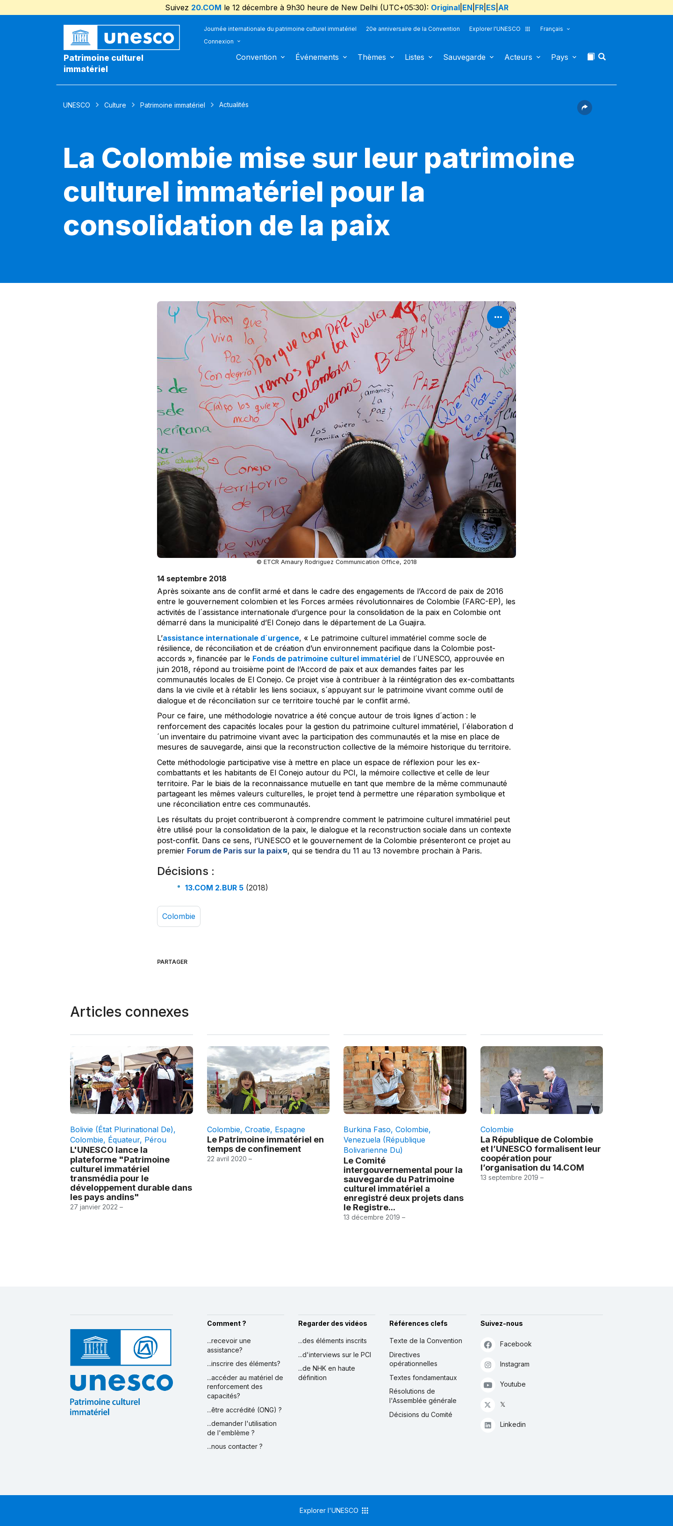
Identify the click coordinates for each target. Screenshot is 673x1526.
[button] (603, 59)
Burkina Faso (367, 1129)
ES (491, 7)
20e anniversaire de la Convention (413, 28)
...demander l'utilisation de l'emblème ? (242, 1428)
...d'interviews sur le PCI (334, 1355)
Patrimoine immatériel (172, 105)
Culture (115, 105)
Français (551, 28)
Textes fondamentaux (423, 1377)
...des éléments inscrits (332, 1341)
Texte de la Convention (425, 1341)
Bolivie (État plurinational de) (121, 1129)
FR (479, 7)
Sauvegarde (464, 57)
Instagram (505, 1364)
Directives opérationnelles (413, 1359)
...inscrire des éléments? (243, 1363)
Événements (317, 57)
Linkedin (503, 1425)
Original (445, 7)
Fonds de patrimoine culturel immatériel (326, 658)
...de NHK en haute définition (326, 1372)
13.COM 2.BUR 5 (214, 887)
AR (503, 7)
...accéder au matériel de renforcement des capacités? (245, 1387)
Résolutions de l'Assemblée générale (423, 1395)
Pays (559, 57)
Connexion (219, 41)
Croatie (257, 1129)
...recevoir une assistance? (229, 1345)
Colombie (178, 916)
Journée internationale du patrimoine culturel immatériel (280, 28)
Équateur (124, 1139)
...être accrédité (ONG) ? (244, 1410)
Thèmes (372, 57)
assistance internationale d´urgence (231, 638)
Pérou (155, 1139)
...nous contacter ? (235, 1446)
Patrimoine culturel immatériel (103, 63)
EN (467, 7)
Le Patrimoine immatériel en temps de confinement (265, 1144)
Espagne (290, 1129)
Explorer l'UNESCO (500, 28)
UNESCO (76, 105)
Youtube (503, 1384)
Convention (256, 57)
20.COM (206, 7)
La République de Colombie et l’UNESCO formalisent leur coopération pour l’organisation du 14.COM (540, 1153)
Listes (414, 57)
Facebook (506, 1344)
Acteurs (518, 57)
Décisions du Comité (420, 1414)
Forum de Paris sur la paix (234, 850)
